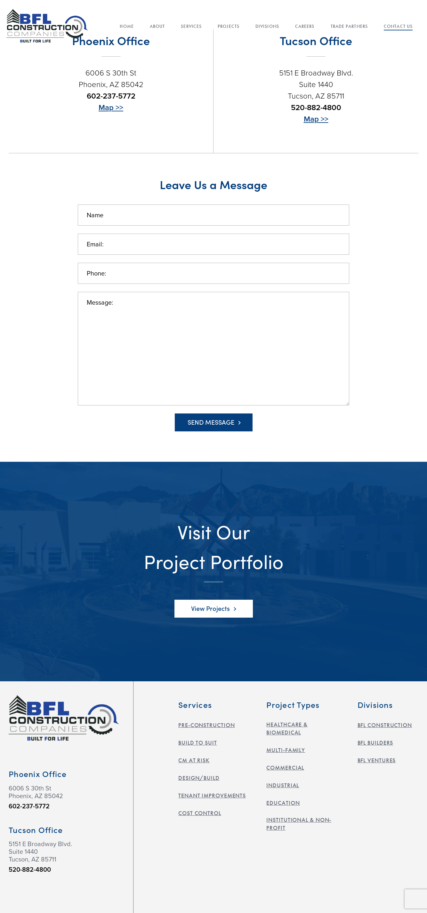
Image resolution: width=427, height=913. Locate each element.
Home (126, 27)
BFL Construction (385, 725)
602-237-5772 (111, 96)
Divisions (267, 27)
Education (283, 802)
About (157, 27)
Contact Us (398, 27)
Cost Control (199, 813)
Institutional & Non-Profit (298, 823)
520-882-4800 (316, 107)
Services (191, 27)
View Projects (213, 608)
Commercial (285, 767)
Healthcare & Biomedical (287, 728)
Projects (228, 27)
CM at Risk (194, 760)
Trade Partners (349, 27)
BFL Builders (375, 742)
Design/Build (199, 777)
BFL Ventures (377, 760)
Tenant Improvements (212, 795)
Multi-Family (285, 750)
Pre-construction (206, 725)
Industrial (282, 785)
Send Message (214, 421)
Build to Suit (197, 742)
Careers (305, 27)
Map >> (111, 107)
